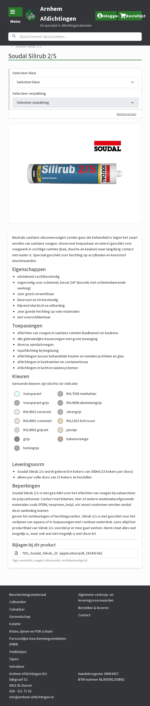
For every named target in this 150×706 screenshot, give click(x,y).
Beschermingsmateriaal (27, 594)
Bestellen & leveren (93, 607)
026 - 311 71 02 (20, 691)
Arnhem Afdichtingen (58, 13)
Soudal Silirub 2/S (28, 46)
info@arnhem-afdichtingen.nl (31, 697)
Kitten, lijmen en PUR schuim (31, 631)
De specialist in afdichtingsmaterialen (66, 25)
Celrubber (17, 609)
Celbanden (17, 601)
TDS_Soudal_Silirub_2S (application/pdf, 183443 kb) (58, 553)
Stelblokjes (18, 651)
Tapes (14, 659)
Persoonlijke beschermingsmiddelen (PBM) (37, 641)
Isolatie (15, 623)
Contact (84, 615)
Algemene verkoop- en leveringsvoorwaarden (96, 597)
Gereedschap (19, 616)
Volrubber (17, 666)
